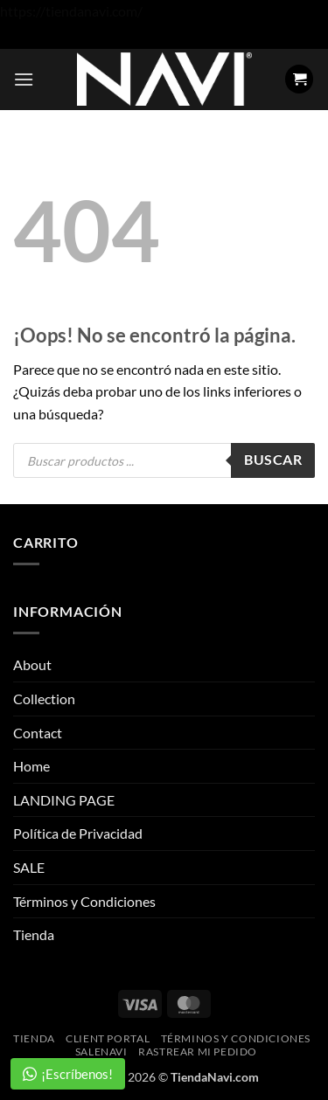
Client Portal (108, 1038)
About (32, 664)
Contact (37, 732)
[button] (23, 79)
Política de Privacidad (78, 833)
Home (31, 766)
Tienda (33, 934)
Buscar (273, 459)
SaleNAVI (101, 1051)
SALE (29, 867)
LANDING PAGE (64, 800)
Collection (44, 698)
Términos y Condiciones (84, 901)
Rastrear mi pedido (197, 1051)
